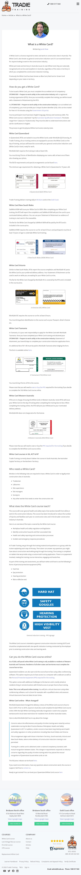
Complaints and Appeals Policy (52, 862)
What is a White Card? (23, 15)
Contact (28, 842)
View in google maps (15, 819)
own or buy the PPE (38, 387)
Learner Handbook (10, 862)
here (55, 163)
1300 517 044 (55, 4)
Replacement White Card (10, 854)
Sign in (27, 867)
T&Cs (21, 867)
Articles (11, 15)
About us (29, 839)
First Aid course (7, 845)
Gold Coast (55, 200)
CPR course (6, 848)
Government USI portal (40, 111)
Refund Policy (35, 862)
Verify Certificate (70, 862)
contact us (26, 768)
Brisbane (40, 200)
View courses (15, 824)
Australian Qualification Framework (49, 118)
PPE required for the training (52, 446)
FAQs (27, 848)
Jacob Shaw (44, 49)
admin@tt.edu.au (58, 869)
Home (4, 15)
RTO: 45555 (72, 852)
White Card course (8, 839)
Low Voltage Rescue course (11, 842)
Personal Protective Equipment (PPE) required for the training (33, 678)
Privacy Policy (24, 862)
